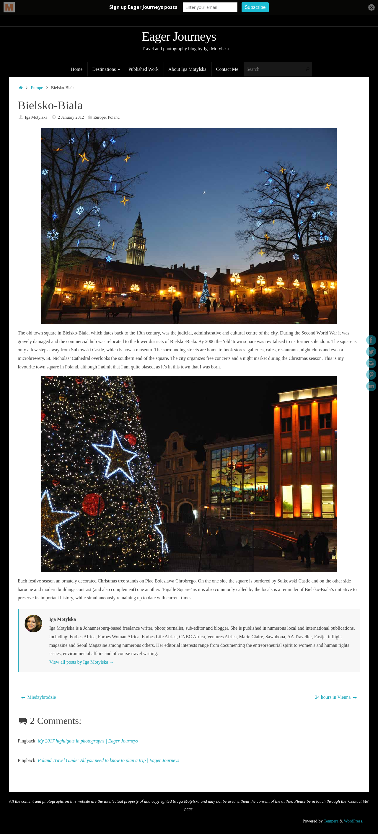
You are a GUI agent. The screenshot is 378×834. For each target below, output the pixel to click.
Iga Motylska (36, 117)
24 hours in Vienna (336, 697)
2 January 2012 (71, 117)
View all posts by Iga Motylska (81, 662)
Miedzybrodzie (38, 697)
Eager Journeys (179, 37)
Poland (114, 117)
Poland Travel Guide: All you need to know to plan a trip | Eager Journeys (108, 760)
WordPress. (353, 821)
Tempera (331, 821)
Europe (37, 87)
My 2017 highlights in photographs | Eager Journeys (88, 740)
